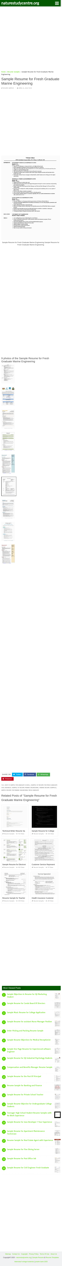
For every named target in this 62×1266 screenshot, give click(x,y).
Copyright (24, 1254)
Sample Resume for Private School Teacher (25, 1094)
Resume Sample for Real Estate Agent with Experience (30, 1140)
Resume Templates (52, 1257)
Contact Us (16, 1254)
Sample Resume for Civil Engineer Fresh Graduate (28, 1167)
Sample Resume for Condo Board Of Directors (26, 1003)
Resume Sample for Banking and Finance (24, 1085)
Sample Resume (38, 1257)
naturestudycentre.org (20, 3)
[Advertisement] (31, 39)
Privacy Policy (34, 1254)
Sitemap (8, 1254)
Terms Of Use (44, 1254)
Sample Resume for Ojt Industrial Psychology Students (29, 1058)
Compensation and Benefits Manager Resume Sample (29, 1067)
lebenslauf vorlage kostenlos (24, 1262)
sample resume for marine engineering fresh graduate (20, 790)
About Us (54, 1254)
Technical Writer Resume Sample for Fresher (20, 831)
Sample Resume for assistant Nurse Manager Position (29, 1021)
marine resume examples (47, 788)
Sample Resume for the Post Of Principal (24, 1076)
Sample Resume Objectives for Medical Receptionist (28, 1040)
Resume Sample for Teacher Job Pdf (17, 898)
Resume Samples (8, 88)
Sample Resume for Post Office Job (21, 1158)
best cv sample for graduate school (17, 785)
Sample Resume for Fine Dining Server (23, 1149)
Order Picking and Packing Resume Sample (25, 1031)
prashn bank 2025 (41, 1262)
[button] (57, 3)
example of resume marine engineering (25, 788)
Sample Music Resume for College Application (26, 1012)
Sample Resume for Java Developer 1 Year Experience (29, 1122)
